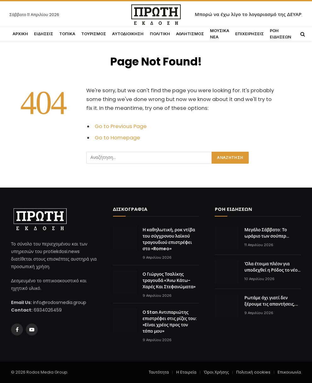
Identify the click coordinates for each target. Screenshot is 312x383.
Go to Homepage (117, 137)
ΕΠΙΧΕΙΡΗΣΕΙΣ (249, 33)
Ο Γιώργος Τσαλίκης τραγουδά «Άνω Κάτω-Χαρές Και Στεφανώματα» (169, 280)
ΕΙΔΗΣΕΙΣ (43, 33)
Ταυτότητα (159, 372)
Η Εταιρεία (186, 372)
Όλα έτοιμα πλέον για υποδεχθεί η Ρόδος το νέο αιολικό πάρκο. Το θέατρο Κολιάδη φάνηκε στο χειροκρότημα (271, 267)
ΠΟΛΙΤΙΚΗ (160, 33)
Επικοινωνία (289, 372)
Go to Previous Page (121, 126)
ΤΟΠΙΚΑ (67, 33)
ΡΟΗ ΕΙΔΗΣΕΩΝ (280, 33)
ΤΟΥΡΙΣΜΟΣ (93, 33)
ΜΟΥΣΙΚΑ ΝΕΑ (219, 33)
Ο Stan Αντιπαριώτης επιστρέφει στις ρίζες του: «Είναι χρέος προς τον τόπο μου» (170, 321)
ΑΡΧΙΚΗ (20, 33)
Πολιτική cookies (253, 372)
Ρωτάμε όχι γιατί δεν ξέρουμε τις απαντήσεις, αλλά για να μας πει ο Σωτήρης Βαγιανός (269, 301)
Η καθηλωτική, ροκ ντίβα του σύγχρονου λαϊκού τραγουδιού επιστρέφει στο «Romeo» (169, 239)
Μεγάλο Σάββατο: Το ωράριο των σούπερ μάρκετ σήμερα (265, 233)
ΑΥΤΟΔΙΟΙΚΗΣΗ (128, 33)
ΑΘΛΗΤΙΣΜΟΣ (190, 33)
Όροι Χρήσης (216, 372)
